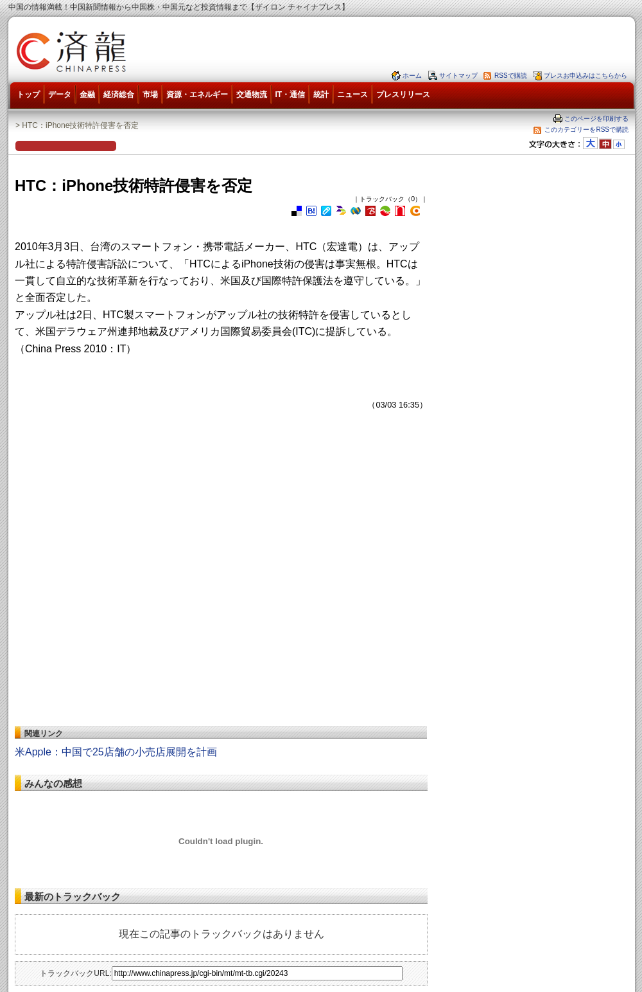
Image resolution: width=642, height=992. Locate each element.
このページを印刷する (596, 118)
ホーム (412, 75)
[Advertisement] (120, 586)
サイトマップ (458, 75)
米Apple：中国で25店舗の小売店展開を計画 (116, 751)
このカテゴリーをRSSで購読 (586, 129)
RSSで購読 (510, 75)
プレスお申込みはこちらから (585, 75)
